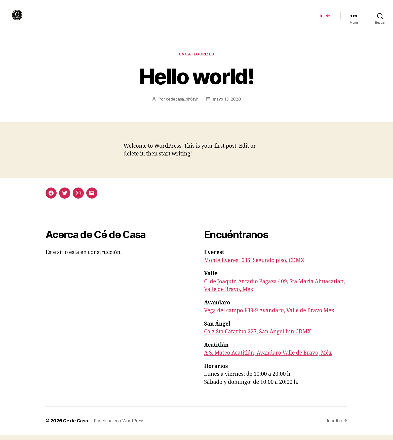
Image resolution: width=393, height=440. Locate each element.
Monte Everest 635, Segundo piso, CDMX (254, 265)
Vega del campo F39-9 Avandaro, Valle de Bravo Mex (269, 315)
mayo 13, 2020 (227, 104)
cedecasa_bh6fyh (182, 104)
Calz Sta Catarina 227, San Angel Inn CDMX (257, 336)
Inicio (325, 18)
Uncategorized (196, 59)
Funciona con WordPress (119, 425)
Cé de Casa (75, 425)
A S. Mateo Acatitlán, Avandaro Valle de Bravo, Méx (268, 358)
